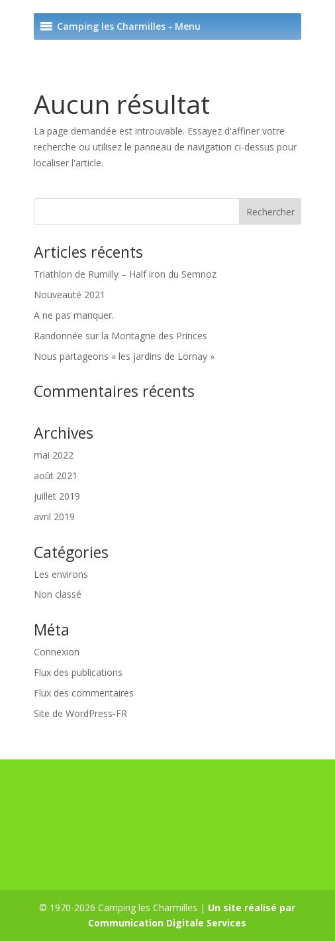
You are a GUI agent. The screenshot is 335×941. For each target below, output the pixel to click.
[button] (129, 26)
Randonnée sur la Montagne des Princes (120, 335)
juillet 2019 (57, 496)
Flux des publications (78, 672)
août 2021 (55, 475)
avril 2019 (54, 516)
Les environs (61, 574)
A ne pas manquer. (74, 315)
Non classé (57, 594)
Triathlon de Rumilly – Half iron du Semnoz (125, 274)
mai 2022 (53, 455)
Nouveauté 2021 (69, 294)
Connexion (56, 651)
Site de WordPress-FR (80, 713)
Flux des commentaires (84, 693)
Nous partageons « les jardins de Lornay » (124, 356)
